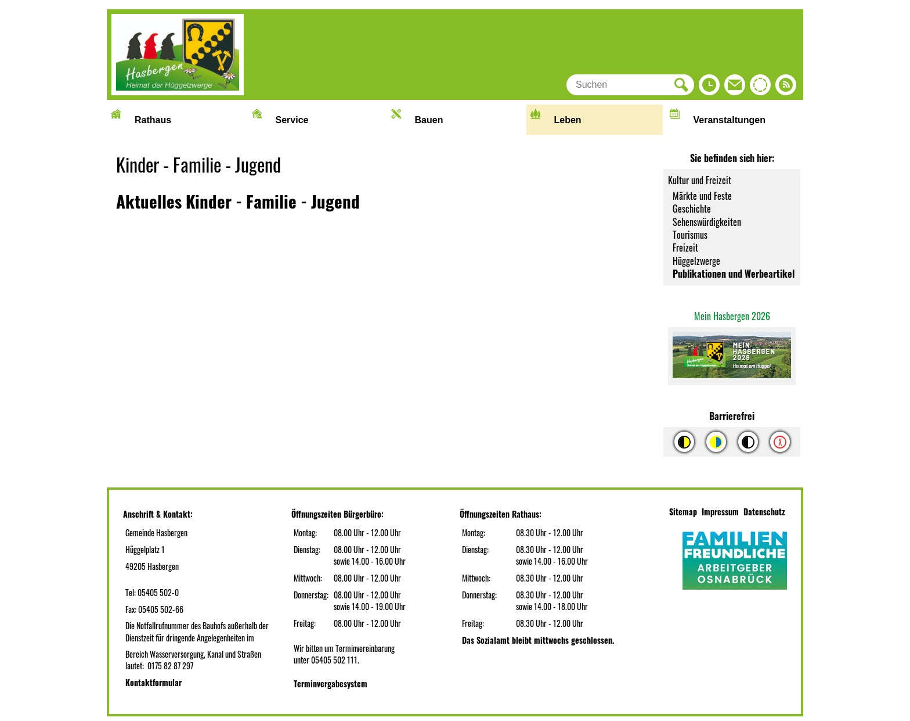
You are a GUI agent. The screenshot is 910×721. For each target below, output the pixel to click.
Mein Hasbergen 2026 (732, 316)
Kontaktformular (153, 682)
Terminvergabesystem (330, 683)
